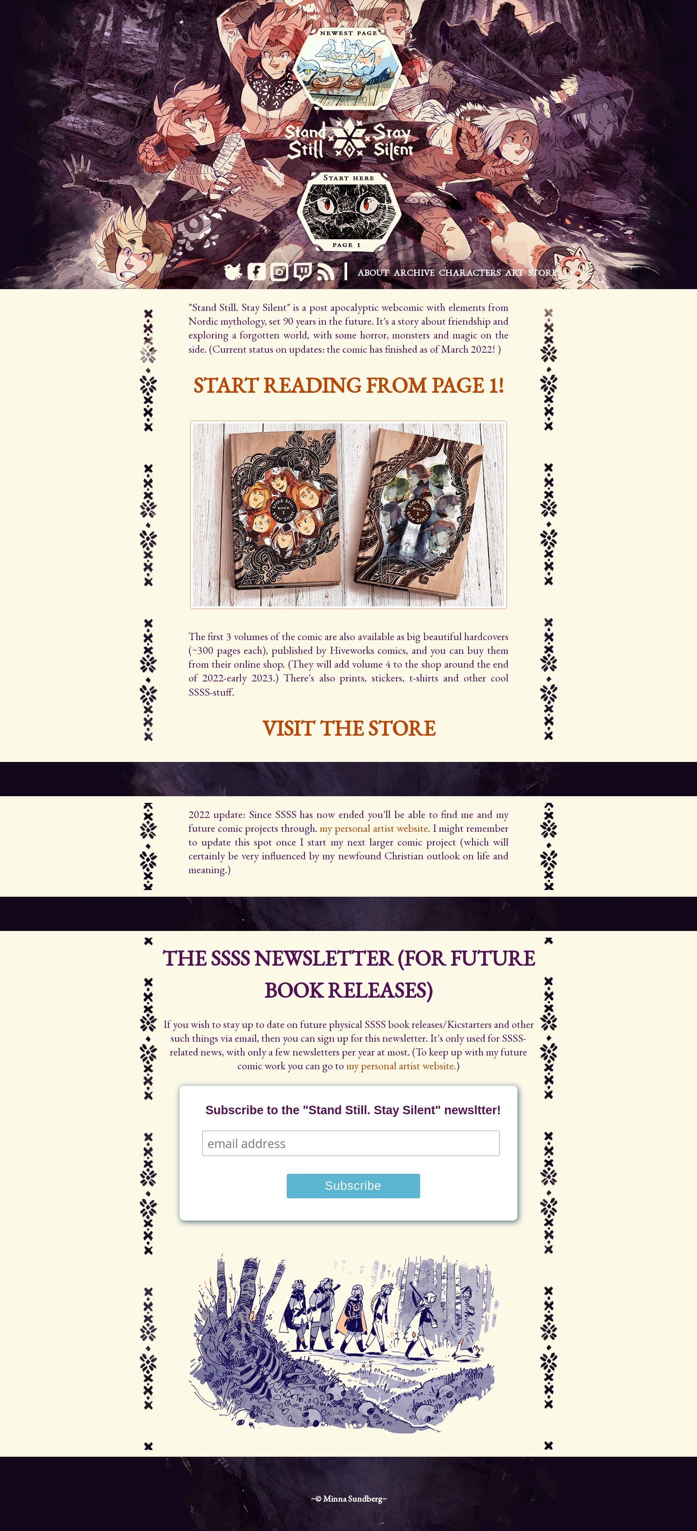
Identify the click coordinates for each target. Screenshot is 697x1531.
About (373, 272)
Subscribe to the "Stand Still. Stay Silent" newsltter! (353, 1110)
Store (542, 272)
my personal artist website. (375, 828)
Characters (470, 272)
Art (514, 272)
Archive (413, 272)
